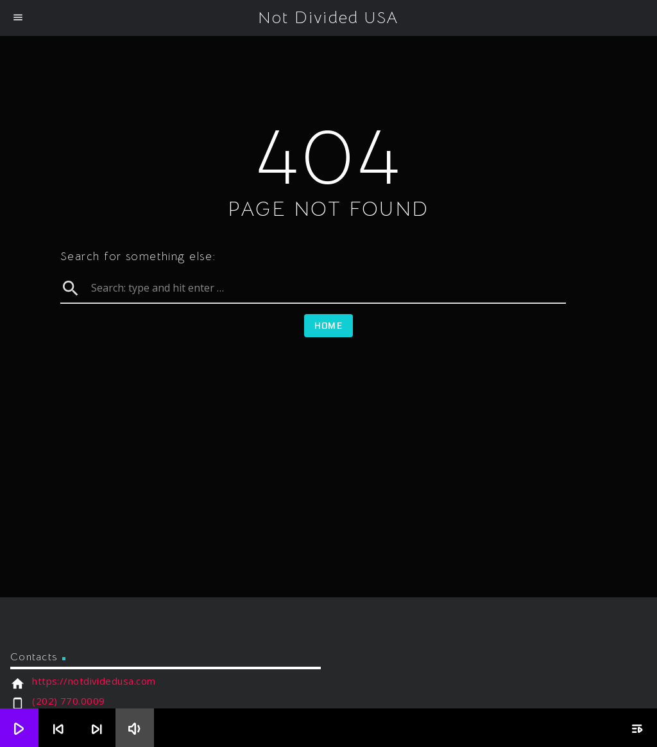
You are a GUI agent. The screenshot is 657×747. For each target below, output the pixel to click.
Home (328, 326)
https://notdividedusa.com (93, 680)
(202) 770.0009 (68, 700)
